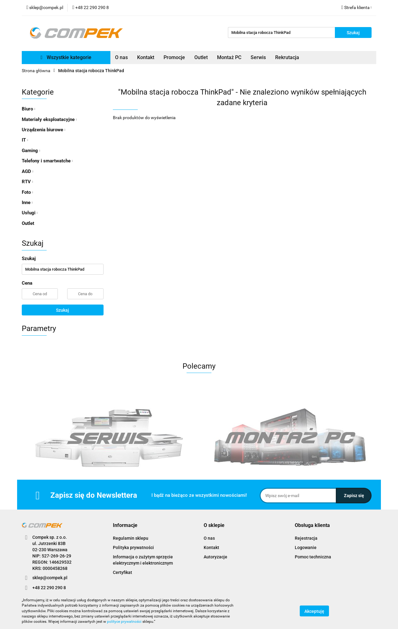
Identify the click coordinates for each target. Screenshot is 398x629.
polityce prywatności (124, 621)
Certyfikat (122, 572)
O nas (121, 57)
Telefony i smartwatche (47, 161)
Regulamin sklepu (130, 538)
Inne (27, 202)
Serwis (258, 57)
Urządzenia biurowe (43, 130)
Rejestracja (306, 538)
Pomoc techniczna (313, 556)
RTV (27, 181)
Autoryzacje (215, 556)
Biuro (28, 109)
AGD (27, 171)
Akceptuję (314, 611)
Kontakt (145, 57)
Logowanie (306, 547)
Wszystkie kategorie (66, 57)
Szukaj (62, 310)
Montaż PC (229, 57)
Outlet (201, 57)
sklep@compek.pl (49, 577)
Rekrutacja (287, 57)
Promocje (174, 57)
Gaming (31, 150)
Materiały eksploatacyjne (49, 119)
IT (25, 140)
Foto (27, 192)
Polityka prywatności (133, 547)
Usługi (30, 213)
